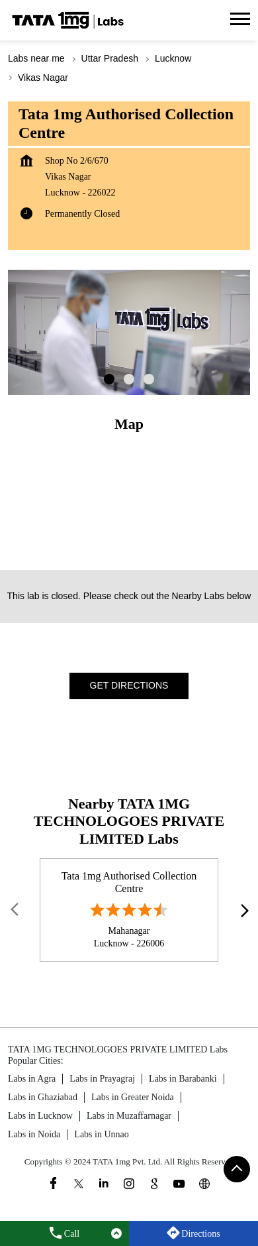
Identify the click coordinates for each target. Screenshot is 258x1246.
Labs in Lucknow (40, 1116)
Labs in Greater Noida (132, 1097)
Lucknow (173, 58)
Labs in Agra (32, 1079)
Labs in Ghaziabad (42, 1097)
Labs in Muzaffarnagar (129, 1116)
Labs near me (36, 58)
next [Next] (242, 910)
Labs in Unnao (101, 1134)
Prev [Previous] (16, 910)
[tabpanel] (129, 332)
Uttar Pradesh (109, 58)
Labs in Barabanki (183, 1079)
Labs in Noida (34, 1134)
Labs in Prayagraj (102, 1079)
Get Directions (129, 685)
